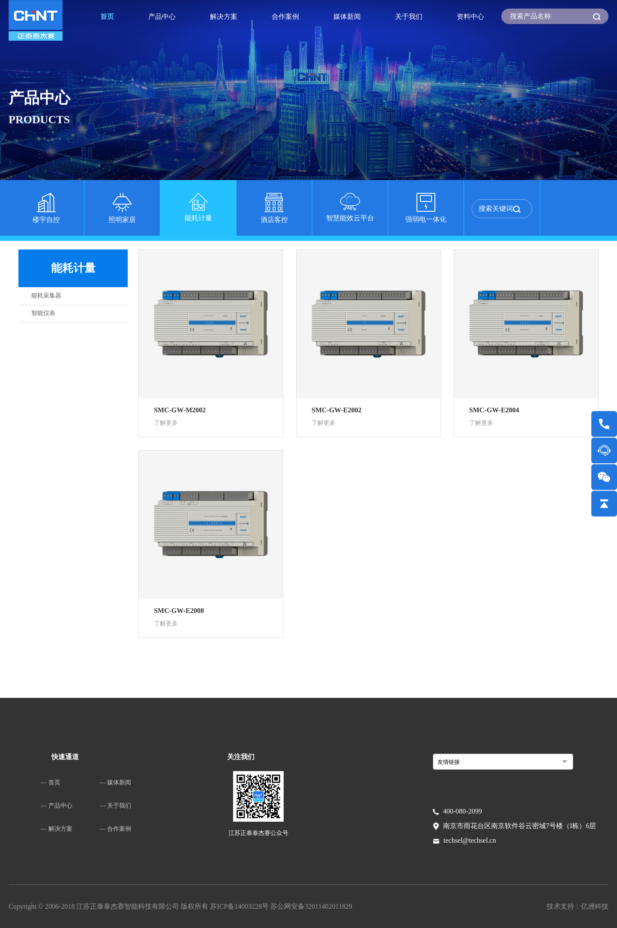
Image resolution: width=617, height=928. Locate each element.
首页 (107, 16)
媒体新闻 (347, 16)
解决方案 (223, 16)
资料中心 (470, 16)
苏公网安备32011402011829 (311, 906)
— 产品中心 (56, 805)
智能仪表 (43, 313)
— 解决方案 (56, 829)
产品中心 (162, 16)
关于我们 (408, 16)
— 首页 (50, 782)
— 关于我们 (116, 805)
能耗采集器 (46, 295)
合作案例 (285, 16)
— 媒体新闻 (116, 782)
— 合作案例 (116, 829)
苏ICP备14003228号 (240, 906)
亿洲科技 (594, 906)
